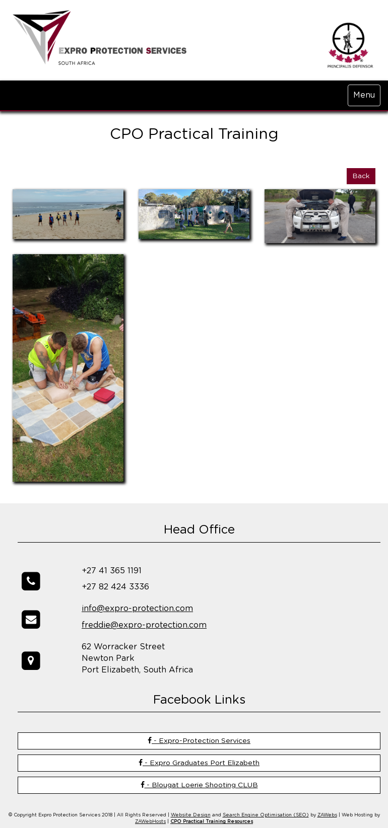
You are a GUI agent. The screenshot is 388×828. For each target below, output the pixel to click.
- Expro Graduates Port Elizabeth (199, 763)
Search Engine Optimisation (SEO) (266, 815)
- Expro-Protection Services (199, 740)
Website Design (191, 815)
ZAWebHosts (150, 821)
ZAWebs (327, 815)
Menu (364, 95)
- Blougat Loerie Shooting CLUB (199, 785)
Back (361, 176)
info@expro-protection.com (137, 609)
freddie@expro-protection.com (144, 625)
